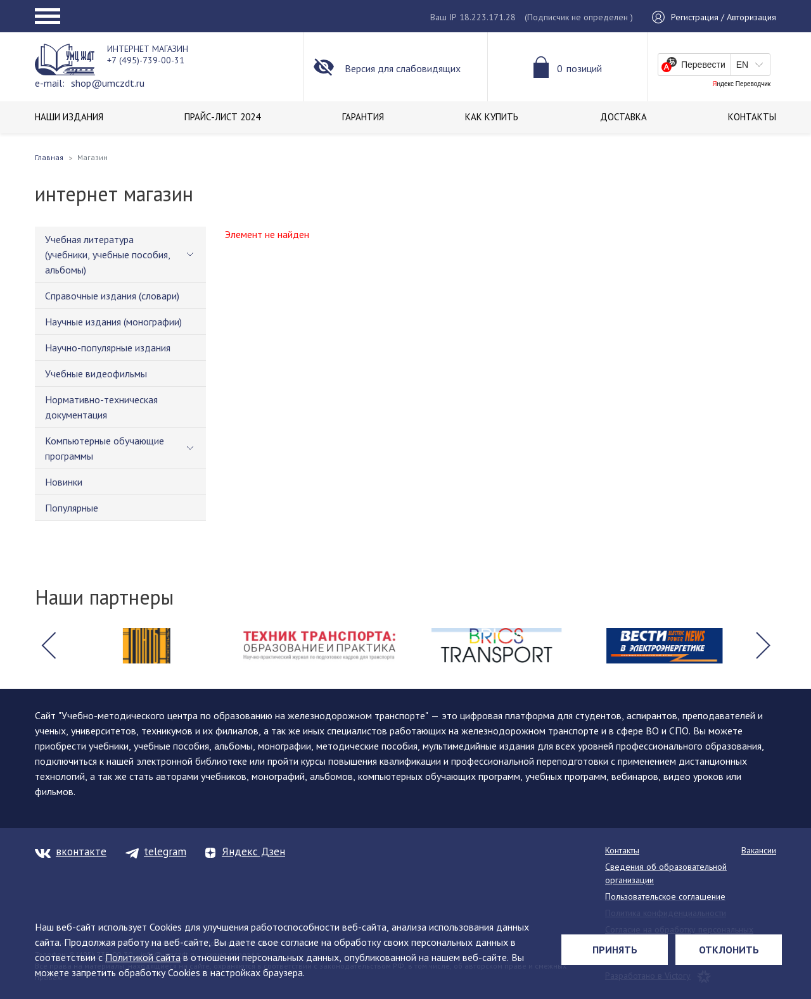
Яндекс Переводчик (741, 84)
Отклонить (729, 949)
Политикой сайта (143, 957)
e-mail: (50, 83)
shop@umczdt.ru (107, 83)
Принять (614, 949)
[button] (48, 645)
